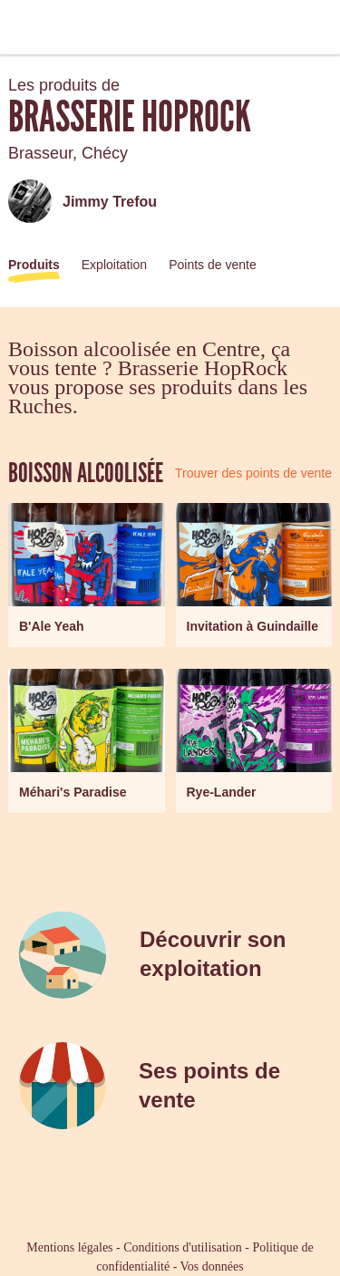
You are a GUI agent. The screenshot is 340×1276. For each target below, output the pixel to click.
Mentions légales (69, 1247)
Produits (34, 264)
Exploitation (114, 264)
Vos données (212, 1266)
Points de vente (213, 264)
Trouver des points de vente (253, 473)
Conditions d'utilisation (182, 1247)
